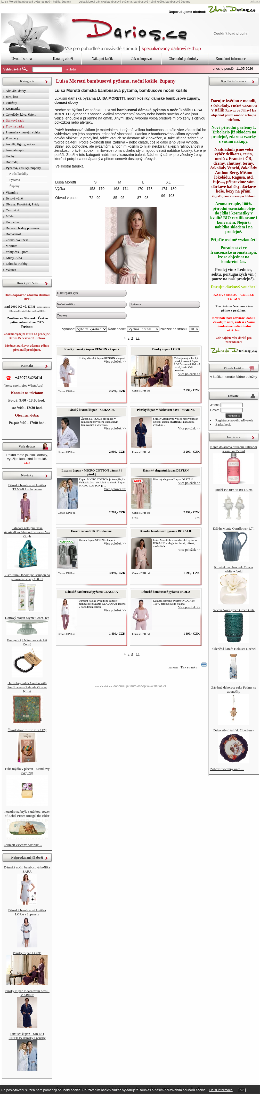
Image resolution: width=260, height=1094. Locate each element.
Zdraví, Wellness (17, 240)
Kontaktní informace (231, 59)
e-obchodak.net (104, 686)
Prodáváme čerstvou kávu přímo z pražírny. (234, 308)
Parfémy (11, 103)
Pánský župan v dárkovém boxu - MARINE (166, 410)
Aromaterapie (15, 150)
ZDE (27, 463)
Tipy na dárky (15, 126)
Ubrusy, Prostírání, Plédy (22, 204)
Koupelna (12, 222)
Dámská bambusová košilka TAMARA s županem (27, 487)
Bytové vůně (14, 198)
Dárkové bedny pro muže (23, 228)
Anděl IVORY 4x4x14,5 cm (234, 490)
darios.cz (255, 1)
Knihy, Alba (14, 258)
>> (138, 338)
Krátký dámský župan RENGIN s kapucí (91, 349)
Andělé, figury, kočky (20, 144)
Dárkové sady (15, 120)
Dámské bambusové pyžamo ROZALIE (166, 531)
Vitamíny (12, 192)
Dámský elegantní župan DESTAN (166, 470)
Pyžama (136, 304)
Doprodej (12, 162)
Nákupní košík (102, 59)
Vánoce (11, 269)
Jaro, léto (12, 97)
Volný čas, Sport (17, 252)
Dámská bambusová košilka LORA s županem (27, 912)
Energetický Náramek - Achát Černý (27, 642)
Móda (9, 216)
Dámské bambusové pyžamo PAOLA (165, 592)
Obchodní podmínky (184, 59)
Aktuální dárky (16, 91)
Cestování (12, 210)
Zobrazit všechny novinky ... (23, 845)
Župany (62, 315)
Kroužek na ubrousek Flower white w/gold (233, 569)
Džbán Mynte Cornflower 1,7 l (234, 528)
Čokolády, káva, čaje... (21, 114)
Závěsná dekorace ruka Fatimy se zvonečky (233, 689)
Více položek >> (115, 361)
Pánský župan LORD (166, 349)
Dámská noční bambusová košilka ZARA (27, 869)
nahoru (173, 667)
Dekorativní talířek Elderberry (233, 730)
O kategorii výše (67, 293)
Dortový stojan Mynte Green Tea (27, 618)
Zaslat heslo (223, 424)
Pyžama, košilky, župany (23, 168)
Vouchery (12, 138)
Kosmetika (13, 108)
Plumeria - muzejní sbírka (23, 132)
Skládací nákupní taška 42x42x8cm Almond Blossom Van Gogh (27, 532)
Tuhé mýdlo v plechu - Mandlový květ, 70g (27, 771)
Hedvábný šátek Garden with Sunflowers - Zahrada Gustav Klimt (27, 687)
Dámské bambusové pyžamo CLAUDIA (91, 592)
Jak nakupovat (141, 59)
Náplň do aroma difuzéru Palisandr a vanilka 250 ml (233, 449)
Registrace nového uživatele (234, 420)
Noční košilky (66, 304)
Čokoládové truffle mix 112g (27, 730)
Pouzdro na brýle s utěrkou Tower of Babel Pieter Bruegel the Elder (27, 814)
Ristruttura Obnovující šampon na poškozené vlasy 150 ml (27, 577)
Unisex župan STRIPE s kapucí (91, 531)
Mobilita (11, 246)
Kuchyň (11, 156)
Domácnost (13, 234)
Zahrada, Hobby (16, 264)
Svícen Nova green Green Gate (234, 610)
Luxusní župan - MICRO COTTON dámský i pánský (91, 472)
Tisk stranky (189, 667)
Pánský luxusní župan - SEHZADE (91, 410)
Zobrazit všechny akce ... (227, 769)
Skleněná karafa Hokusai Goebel (234, 649)
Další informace (220, 1090)
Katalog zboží (63, 59)
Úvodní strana (22, 59)
